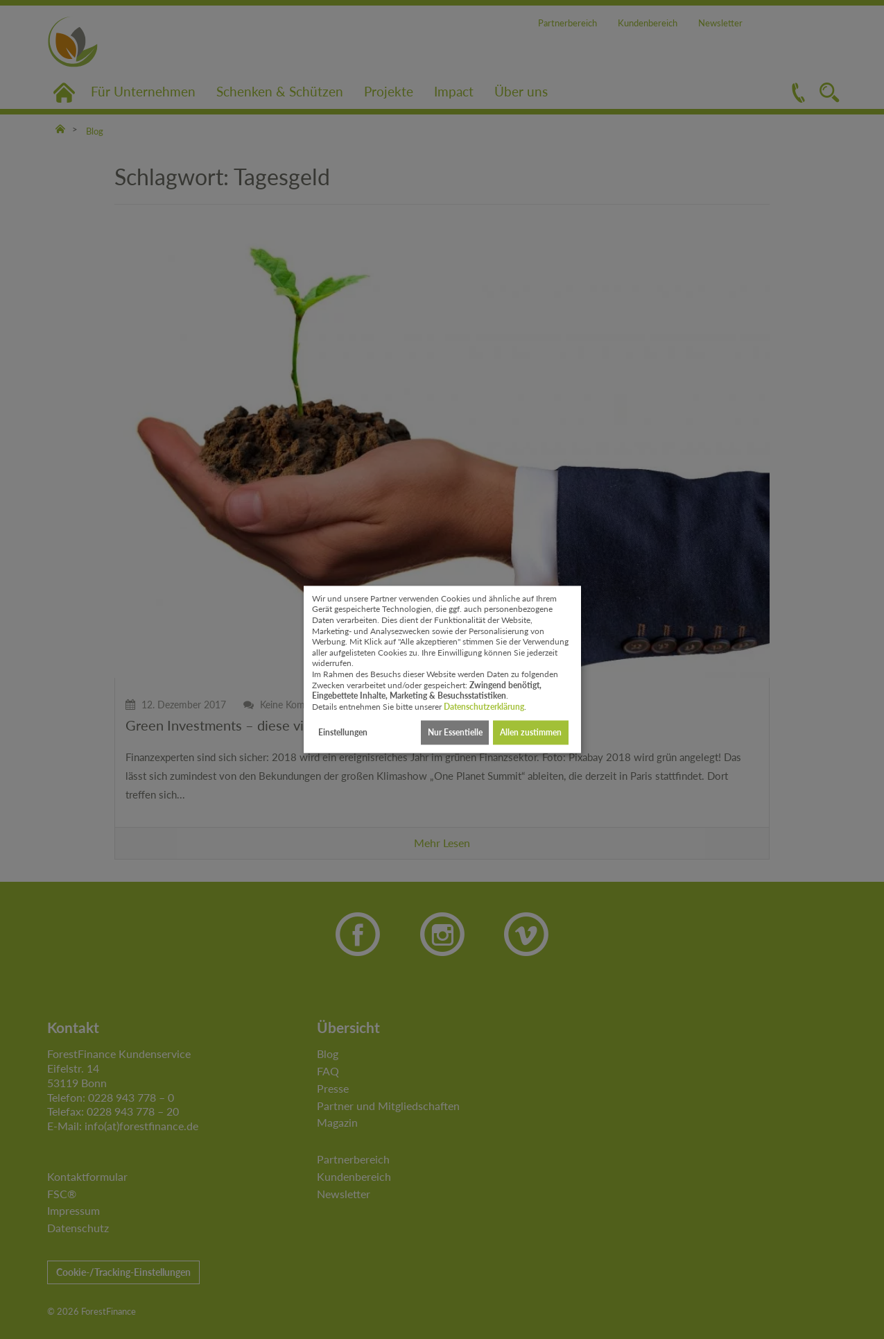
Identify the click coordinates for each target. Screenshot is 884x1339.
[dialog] (442, 669)
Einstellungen (342, 732)
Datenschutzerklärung (484, 706)
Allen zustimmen (531, 732)
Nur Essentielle (455, 732)
